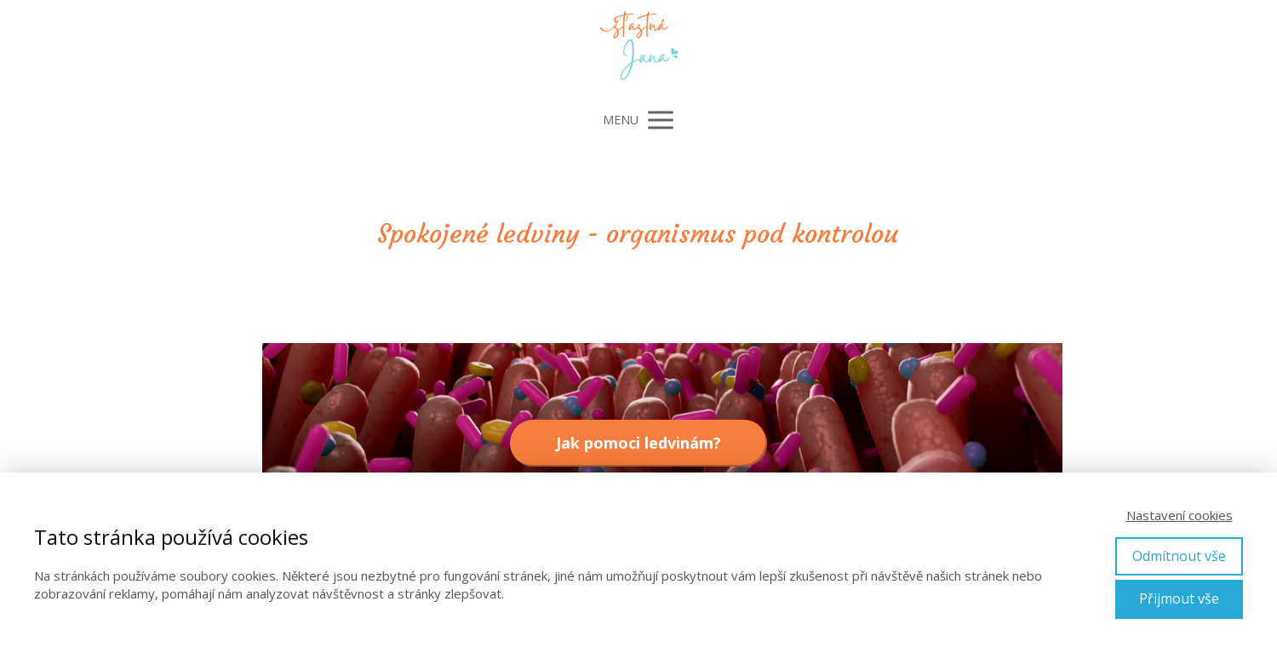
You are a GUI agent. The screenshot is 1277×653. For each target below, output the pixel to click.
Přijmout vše (1179, 598)
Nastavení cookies (1179, 515)
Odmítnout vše (1179, 556)
